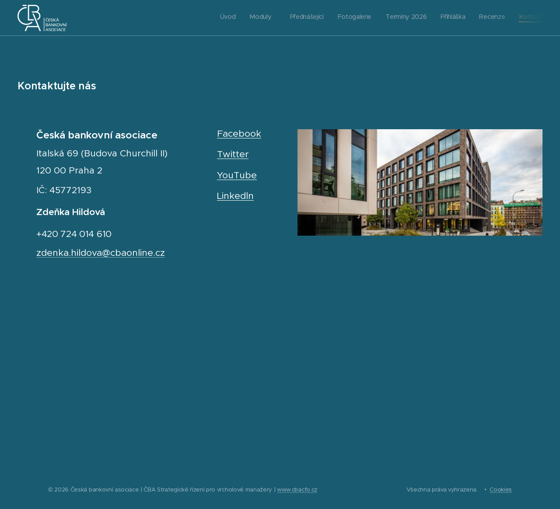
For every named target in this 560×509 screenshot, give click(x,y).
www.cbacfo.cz (297, 489)
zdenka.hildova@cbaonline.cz (100, 252)
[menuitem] (442, 18)
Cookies (501, 489)
